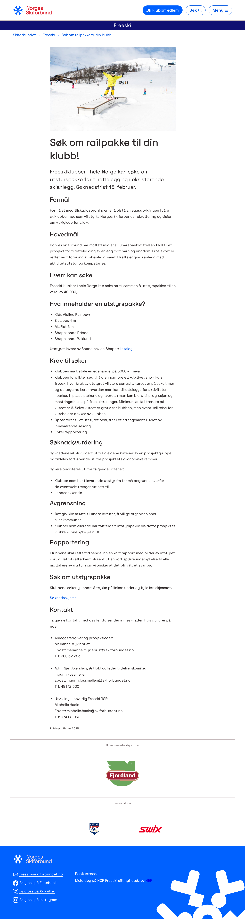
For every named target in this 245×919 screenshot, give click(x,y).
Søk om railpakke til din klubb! (87, 35)
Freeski (122, 25)
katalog (126, 348)
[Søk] (195, 10)
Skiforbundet (24, 35)
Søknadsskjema (63, 597)
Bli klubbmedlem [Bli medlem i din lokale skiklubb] (162, 10)
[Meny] (220, 10)
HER (148, 880)
